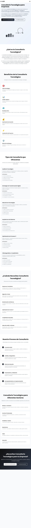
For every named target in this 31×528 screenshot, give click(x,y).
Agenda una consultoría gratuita (8, 19)
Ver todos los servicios (20, 19)
